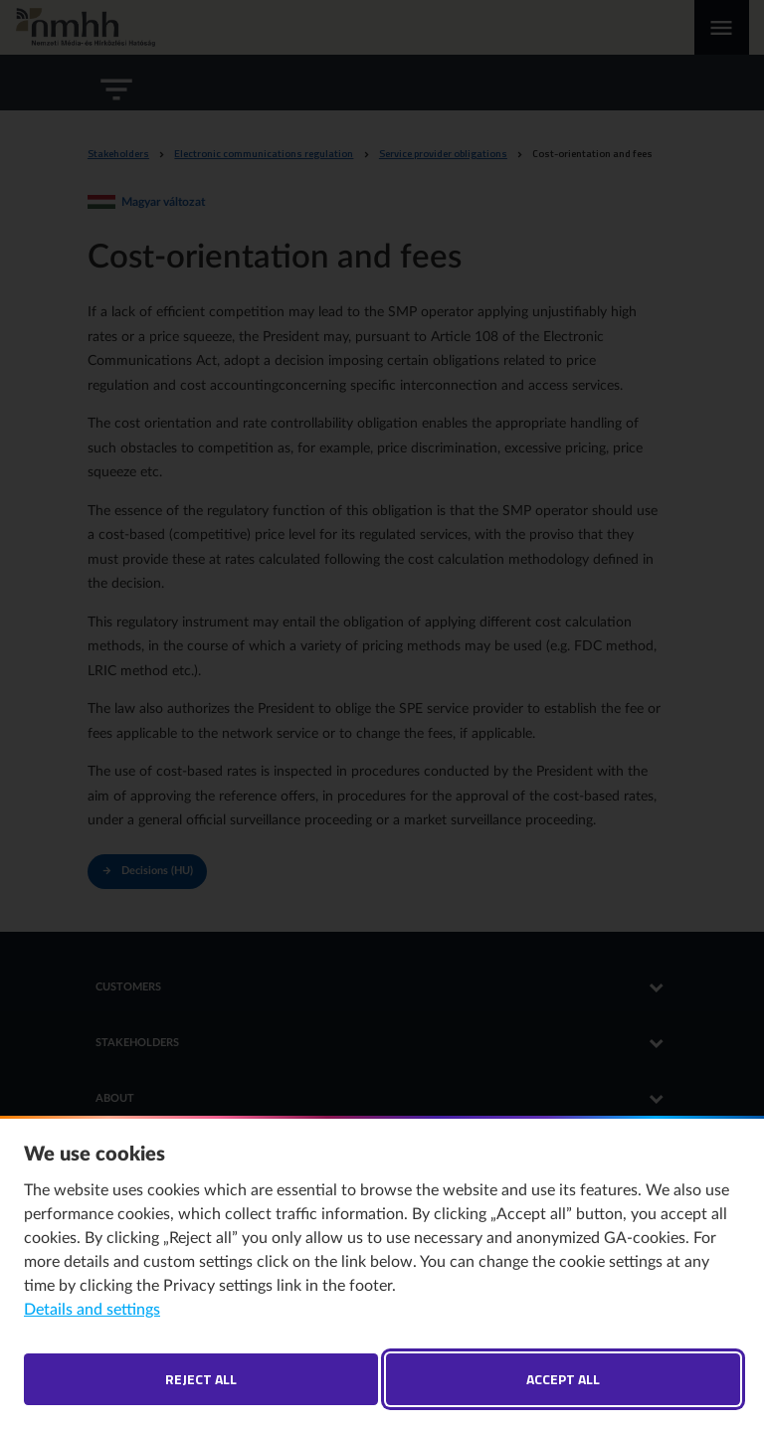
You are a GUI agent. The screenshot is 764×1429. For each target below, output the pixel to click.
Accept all (563, 1378)
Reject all (201, 1378)
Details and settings (92, 1310)
